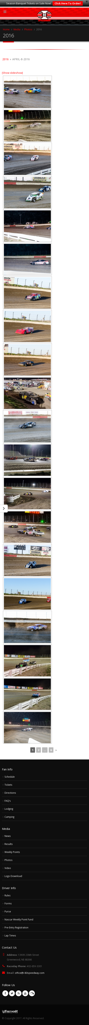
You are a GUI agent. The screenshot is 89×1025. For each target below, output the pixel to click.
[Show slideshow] (12, 72)
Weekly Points (12, 852)
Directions (10, 792)
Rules (7, 895)
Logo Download (13, 876)
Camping (9, 816)
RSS (19, 993)
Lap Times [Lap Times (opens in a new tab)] (10, 935)
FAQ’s (7, 800)
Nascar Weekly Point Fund (18, 919)
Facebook (5, 993)
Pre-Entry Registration (16, 927)
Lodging (8, 808)
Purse (7, 911)
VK (32, 993)
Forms (8, 903)
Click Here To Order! (68, 3)
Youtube (25, 993)
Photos (8, 860)
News (7, 835)
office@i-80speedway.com (29, 972)
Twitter (12, 993)
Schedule (9, 776)
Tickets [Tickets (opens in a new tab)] (8, 784)
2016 (5, 59)
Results (8, 843)
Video (7, 868)
